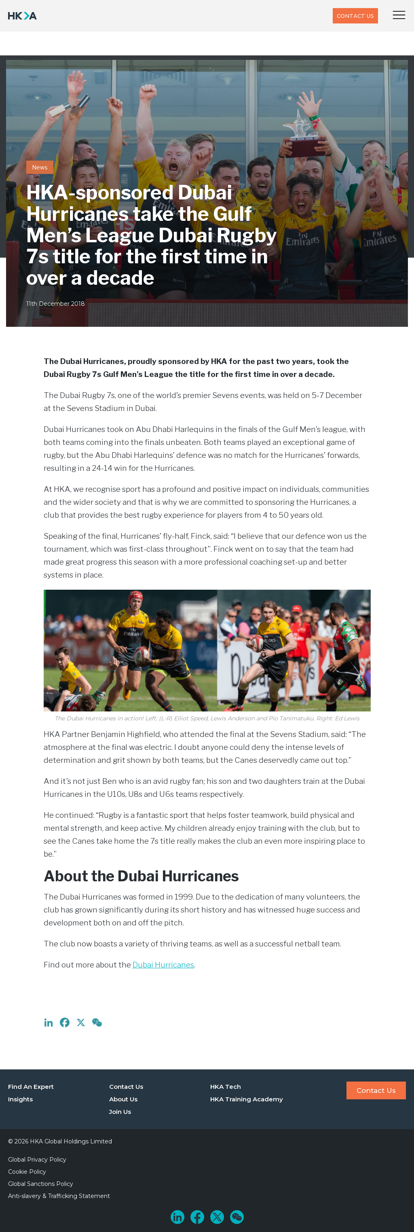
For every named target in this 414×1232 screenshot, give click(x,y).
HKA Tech (225, 1086)
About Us (123, 1099)
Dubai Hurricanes (163, 965)
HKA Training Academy (246, 1099)
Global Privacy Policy (37, 1159)
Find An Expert (31, 1086)
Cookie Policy (27, 1171)
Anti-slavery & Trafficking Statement (59, 1196)
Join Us (120, 1112)
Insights (20, 1099)
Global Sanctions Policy (40, 1184)
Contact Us (355, 16)
